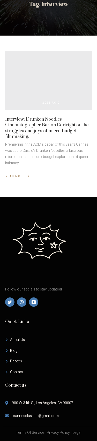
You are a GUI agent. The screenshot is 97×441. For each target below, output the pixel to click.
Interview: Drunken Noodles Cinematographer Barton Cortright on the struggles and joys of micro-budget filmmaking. (46, 128)
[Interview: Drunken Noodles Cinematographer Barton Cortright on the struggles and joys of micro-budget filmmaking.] (48, 80)
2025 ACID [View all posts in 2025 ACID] (51, 103)
